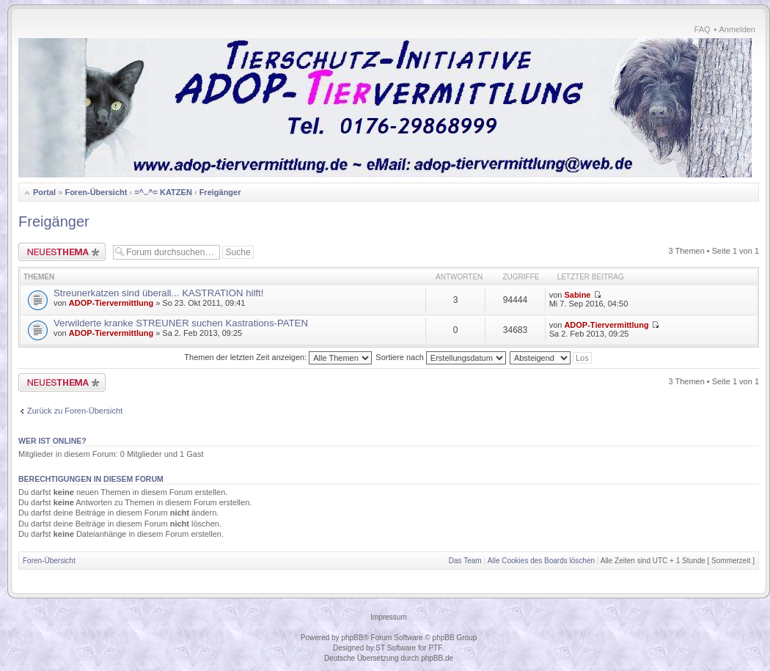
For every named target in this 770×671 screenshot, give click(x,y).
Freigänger (220, 192)
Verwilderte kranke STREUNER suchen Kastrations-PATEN (181, 323)
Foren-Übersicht (96, 192)
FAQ (702, 29)
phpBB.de (437, 658)
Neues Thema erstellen (62, 252)
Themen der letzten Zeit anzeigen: (278, 357)
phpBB (352, 638)
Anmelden (737, 29)
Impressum (388, 617)
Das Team (465, 561)
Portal (44, 192)
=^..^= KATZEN (163, 192)
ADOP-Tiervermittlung (111, 302)
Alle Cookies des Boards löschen (541, 561)
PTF (435, 648)
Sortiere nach (440, 357)
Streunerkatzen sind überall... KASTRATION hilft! (158, 292)
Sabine (577, 294)
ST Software (395, 648)
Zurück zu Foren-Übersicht (74, 410)
